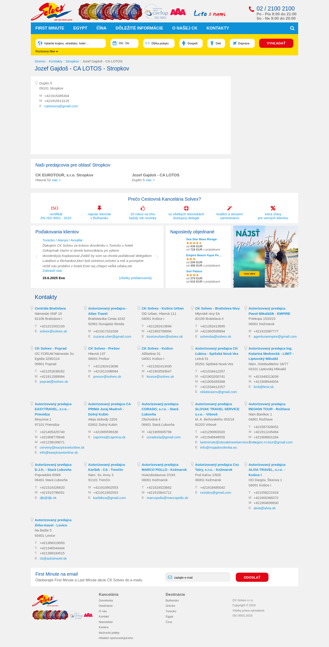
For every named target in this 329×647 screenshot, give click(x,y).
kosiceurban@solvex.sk (165, 336)
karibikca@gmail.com (109, 498)
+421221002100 (52, 326)
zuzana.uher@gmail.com (112, 336)
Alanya (62, 240)
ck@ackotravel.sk (53, 558)
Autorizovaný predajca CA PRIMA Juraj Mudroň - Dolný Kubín (109, 409)
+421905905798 (159, 432)
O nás (103, 611)
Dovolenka (106, 600)
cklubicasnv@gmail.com (218, 392)
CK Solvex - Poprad (50, 348)
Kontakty (218, 28)
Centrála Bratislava (50, 308)
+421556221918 (266, 492)
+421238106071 (52, 442)
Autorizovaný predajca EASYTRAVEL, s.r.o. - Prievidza (53, 409)
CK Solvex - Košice (157, 348)
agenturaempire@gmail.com (275, 336)
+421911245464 (266, 432)
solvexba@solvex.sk (215, 336)
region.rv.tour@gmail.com (273, 442)
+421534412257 (212, 371)
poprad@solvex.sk (54, 381)
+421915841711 (159, 492)
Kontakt (104, 616)
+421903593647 (159, 371)
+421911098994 (105, 371)
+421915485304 (56, 96)
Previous (40, 259)
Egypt (80, 28)
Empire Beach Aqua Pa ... (204, 255)
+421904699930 (266, 503)
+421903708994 (159, 331)
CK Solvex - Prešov (104, 348)
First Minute (49, 28)
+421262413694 (159, 326)
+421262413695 (212, 326)
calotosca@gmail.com (61, 106)
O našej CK (184, 28)
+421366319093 (52, 543)
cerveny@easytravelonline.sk (62, 447)
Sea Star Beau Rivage (201, 239)
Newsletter (106, 621)
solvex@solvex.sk (53, 331)
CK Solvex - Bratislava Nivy (217, 308)
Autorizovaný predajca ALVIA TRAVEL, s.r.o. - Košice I (267, 470)
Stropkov (72, 61)
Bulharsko (172, 600)
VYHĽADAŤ (276, 43)
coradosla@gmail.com (164, 437)
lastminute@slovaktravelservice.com (228, 442)
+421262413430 (159, 366)
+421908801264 (266, 437)
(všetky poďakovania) (135, 278)
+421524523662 (159, 487)
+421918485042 (212, 487)
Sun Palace (194, 271)
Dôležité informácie (139, 28)
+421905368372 (266, 498)
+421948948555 (212, 437)
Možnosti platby (109, 632)
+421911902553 (105, 492)
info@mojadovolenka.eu (218, 447)
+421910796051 (52, 492)
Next (157, 259)
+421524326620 (52, 487)
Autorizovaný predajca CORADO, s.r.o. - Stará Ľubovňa (160, 409)
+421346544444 (52, 548)
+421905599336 (105, 432)
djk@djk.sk (48, 498)
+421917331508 (105, 331)
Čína (101, 28)
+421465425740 (52, 432)
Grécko (170, 605)
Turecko (48, 240)
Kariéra (104, 627)
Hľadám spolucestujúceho (116, 638)
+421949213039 (266, 376)
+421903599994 (212, 331)
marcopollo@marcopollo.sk (167, 498)
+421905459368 (212, 381)
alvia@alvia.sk (265, 508)
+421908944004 (266, 381)
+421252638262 (52, 371)
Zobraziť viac (52, 270)
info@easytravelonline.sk (59, 452)
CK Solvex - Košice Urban (163, 308)
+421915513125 (56, 101)
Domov (40, 61)
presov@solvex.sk (107, 376)
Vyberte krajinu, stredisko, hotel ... (66, 43)
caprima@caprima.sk (109, 437)
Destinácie (106, 605)
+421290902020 (212, 432)
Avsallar (77, 240)
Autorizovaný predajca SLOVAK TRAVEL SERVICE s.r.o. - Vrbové (217, 409)
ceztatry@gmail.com (215, 492)
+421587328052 (266, 427)
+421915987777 (266, 331)
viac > (56, 180)
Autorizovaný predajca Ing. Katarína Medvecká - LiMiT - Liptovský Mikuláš (271, 353)
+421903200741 (212, 376)
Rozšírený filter (46, 51)
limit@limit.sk (264, 387)
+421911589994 (52, 376)
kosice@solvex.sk (160, 376)
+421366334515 (52, 553)
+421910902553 (105, 487)
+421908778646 (52, 437)
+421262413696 (105, 366)
